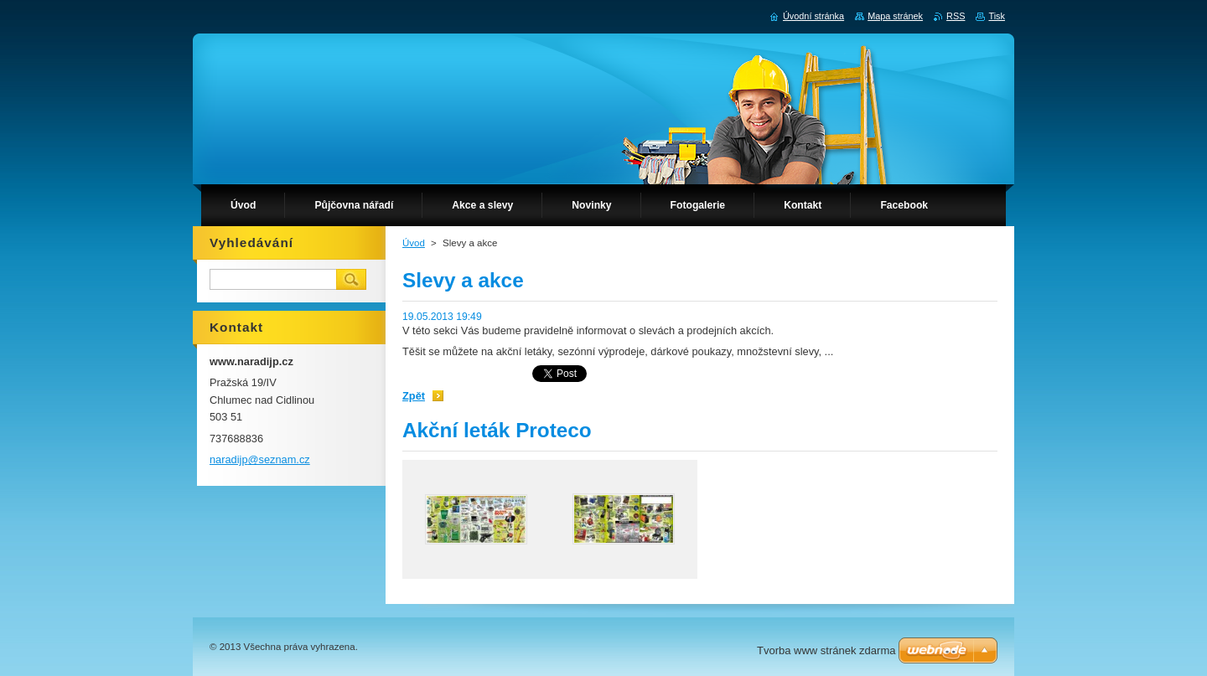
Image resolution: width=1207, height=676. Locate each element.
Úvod (413, 243)
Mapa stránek (895, 16)
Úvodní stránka (813, 16)
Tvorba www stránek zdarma (826, 650)
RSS (955, 16)
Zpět (413, 396)
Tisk (996, 16)
